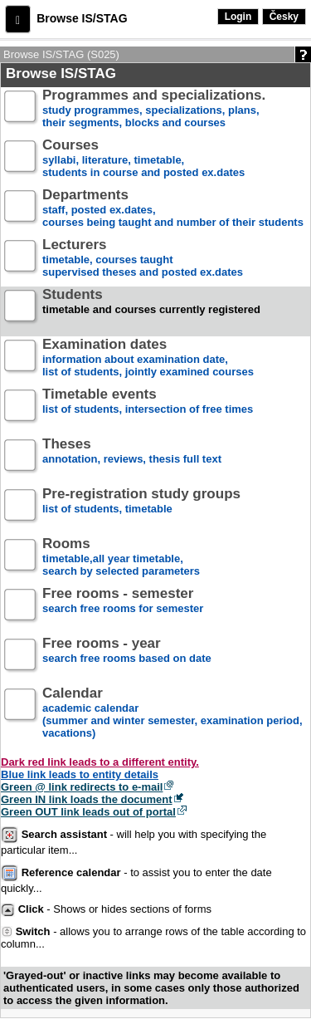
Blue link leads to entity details (79, 774)
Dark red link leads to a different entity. (100, 762)
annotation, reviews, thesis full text (131, 458)
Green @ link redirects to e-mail (82, 787)
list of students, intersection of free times (147, 408)
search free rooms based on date (126, 657)
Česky (284, 16)
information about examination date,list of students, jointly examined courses (148, 358)
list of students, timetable (141, 507)
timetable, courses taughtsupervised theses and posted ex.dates (142, 258)
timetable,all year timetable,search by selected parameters (121, 557)
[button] (18, 19)
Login (238, 16)
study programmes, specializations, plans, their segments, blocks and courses (153, 109)
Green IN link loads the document (87, 799)
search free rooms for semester (122, 607)
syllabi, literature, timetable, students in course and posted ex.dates (143, 159)
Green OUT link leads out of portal (88, 812)
